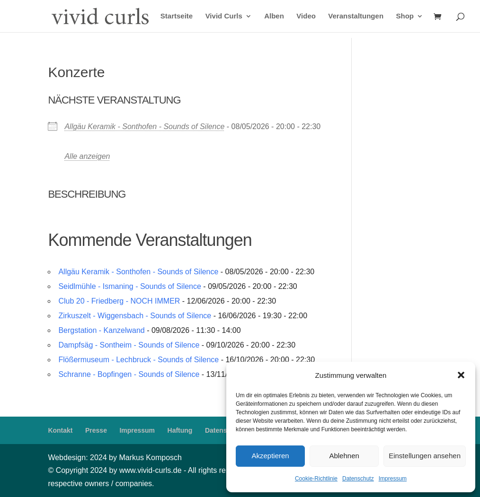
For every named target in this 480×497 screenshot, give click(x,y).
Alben (274, 16)
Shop (405, 16)
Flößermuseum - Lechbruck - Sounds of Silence (138, 360)
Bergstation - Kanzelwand (101, 330)
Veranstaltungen (355, 16)
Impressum (393, 478)
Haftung (180, 430)
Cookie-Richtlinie (316, 478)
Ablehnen (344, 456)
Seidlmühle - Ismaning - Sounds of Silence (129, 286)
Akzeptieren (270, 456)
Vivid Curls (223, 16)
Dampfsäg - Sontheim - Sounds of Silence (128, 345)
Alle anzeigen (87, 156)
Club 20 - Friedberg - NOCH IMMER (119, 301)
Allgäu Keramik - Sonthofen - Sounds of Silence (144, 126)
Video (306, 16)
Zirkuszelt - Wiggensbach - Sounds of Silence (134, 316)
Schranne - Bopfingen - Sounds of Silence (128, 374)
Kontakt (60, 430)
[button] (461, 375)
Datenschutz (358, 478)
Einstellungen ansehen (425, 456)
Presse (96, 430)
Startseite (176, 16)
